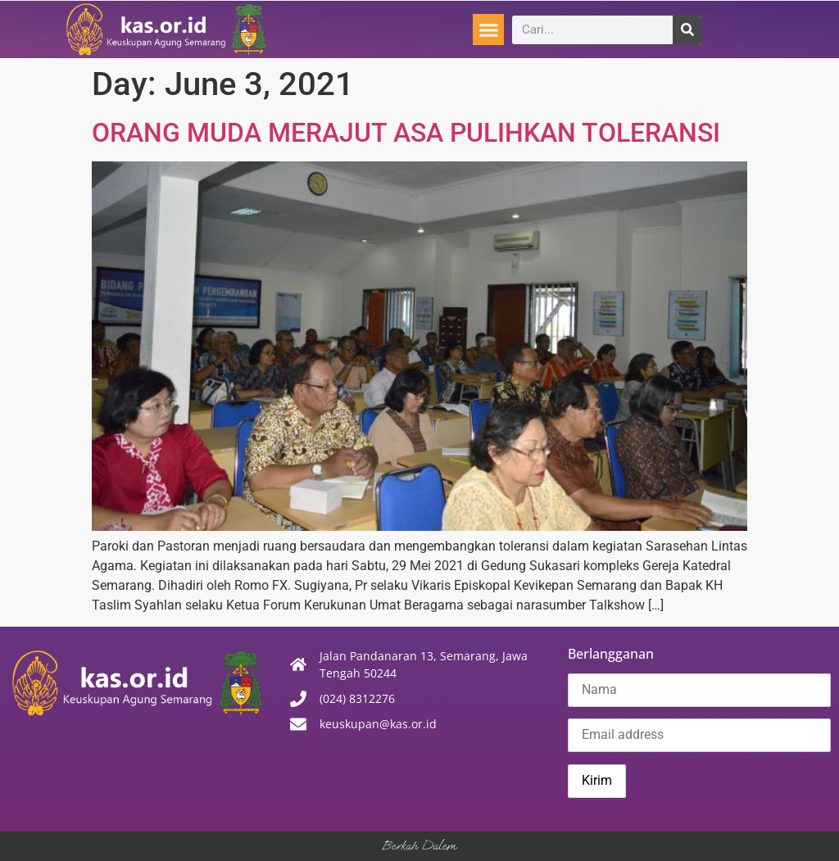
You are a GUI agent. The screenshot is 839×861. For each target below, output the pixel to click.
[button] (488, 29)
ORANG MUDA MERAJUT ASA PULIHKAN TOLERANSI (406, 132)
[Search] (687, 30)
